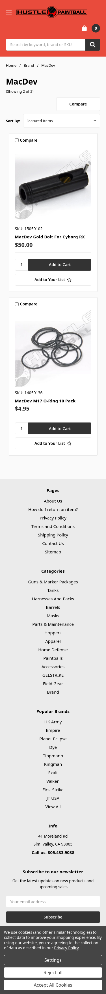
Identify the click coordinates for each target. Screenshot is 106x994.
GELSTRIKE (53, 675)
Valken (53, 781)
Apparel (53, 641)
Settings (53, 960)
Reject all (53, 972)
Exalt (53, 772)
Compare (78, 104)
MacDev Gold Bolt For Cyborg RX (50, 237)
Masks (53, 615)
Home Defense (53, 649)
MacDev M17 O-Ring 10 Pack (45, 401)
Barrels (53, 607)
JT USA (53, 798)
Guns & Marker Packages (53, 582)
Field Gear (53, 683)
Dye (53, 747)
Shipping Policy (53, 535)
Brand (53, 692)
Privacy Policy (53, 518)
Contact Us (53, 543)
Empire (53, 730)
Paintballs (53, 658)
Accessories (53, 666)
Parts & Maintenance (53, 624)
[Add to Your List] (53, 280)
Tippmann (53, 755)
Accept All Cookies (53, 985)
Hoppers (52, 632)
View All (52, 806)
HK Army (53, 722)
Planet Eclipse (53, 738)
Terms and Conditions (53, 526)
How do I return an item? (53, 509)
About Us (53, 501)
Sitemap (53, 552)
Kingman (53, 764)
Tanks (53, 590)
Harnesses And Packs (53, 598)
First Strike (53, 789)
